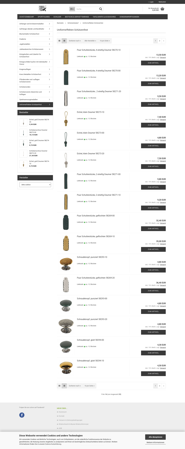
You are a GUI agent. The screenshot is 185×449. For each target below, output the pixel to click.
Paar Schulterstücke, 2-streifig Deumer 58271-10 (99, 195)
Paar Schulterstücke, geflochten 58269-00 (96, 215)
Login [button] (151, 2)
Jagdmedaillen (24, 44)
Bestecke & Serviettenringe (77, 17)
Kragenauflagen (25, 69)
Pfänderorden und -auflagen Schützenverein (29, 80)
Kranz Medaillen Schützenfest (30, 74)
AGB (60, 428)
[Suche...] (72, 9)
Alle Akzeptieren (155, 437)
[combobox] (74, 40)
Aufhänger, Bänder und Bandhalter (31, 29)
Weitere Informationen (155, 442)
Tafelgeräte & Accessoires (104, 17)
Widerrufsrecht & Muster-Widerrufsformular (74, 424)
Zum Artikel (153, 63)
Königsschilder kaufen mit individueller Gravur (33, 63)
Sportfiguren (44, 17)
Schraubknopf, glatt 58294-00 (90, 340)
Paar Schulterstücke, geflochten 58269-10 (96, 236)
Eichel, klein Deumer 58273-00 (90, 133)
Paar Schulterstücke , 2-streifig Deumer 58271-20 (99, 91)
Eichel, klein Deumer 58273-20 (90, 153)
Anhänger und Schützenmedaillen (31, 24)
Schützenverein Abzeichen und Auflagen (30, 93)
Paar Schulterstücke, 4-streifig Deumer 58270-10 (99, 50)
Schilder (57, 17)
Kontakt (61, 416)
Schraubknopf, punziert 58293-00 (92, 298)
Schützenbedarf (27, 17)
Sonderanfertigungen (129, 17)
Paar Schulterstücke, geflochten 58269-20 (96, 278)
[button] (59, 40)
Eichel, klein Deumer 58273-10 (90, 112)
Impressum (63, 412)
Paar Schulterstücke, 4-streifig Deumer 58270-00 (99, 70)
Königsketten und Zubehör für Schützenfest (30, 55)
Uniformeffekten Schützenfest (30, 104)
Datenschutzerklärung (53, 444)
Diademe (22, 39)
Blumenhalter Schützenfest (29, 34)
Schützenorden (24, 87)
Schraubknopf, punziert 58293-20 (92, 319)
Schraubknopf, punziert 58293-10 (92, 257)
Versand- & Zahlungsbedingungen (70, 420)
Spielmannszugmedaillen (28, 99)
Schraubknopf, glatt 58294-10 (90, 360)
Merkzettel (161, 2)
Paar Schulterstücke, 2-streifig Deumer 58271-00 (99, 174)
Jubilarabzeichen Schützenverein (31, 49)
